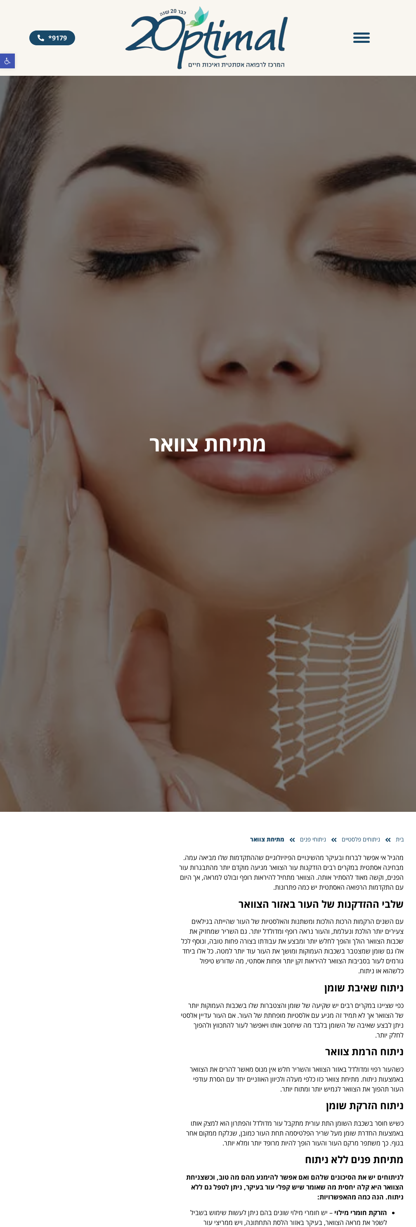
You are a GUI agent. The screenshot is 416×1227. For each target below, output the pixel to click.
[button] (7, 61)
